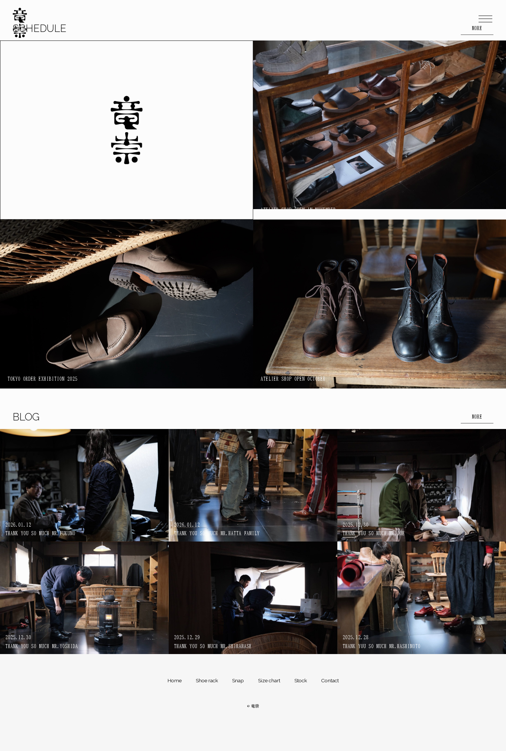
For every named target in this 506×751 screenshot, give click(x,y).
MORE (477, 416)
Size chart (269, 680)
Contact (330, 680)
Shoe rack (207, 680)
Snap (238, 680)
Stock (300, 680)
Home (175, 680)
